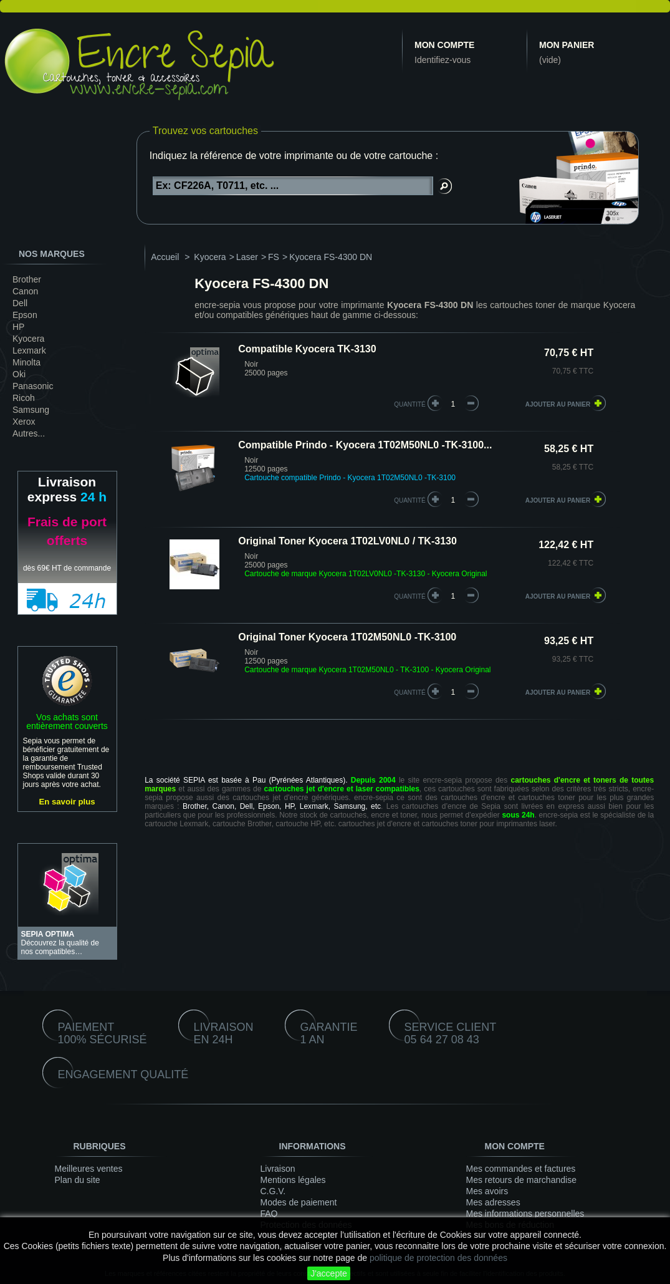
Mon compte (444, 45)
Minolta (26, 362)
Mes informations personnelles (525, 1213)
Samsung (30, 410)
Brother (26, 279)
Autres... (28, 433)
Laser (247, 257)
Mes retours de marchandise (521, 1179)
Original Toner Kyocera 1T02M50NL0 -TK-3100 (347, 637)
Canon (25, 291)
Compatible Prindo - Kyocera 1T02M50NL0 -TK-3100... (365, 445)
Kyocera (28, 339)
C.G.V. (273, 1191)
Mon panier (566, 45)
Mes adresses (493, 1202)
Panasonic (32, 386)
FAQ (269, 1214)
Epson (24, 315)
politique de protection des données (438, 1258)
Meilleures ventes (89, 1169)
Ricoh (23, 398)
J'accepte (328, 1273)
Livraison (278, 1169)
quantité (410, 404)
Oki (19, 374)
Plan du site (77, 1180)
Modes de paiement (299, 1202)
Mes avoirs (487, 1191)
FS (273, 257)
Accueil (165, 257)
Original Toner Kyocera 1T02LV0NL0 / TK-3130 (347, 541)
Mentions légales (293, 1180)
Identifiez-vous (442, 60)
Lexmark (29, 350)
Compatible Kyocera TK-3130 (307, 349)
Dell (19, 303)
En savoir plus (67, 801)
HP (18, 327)
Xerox (24, 422)
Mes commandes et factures (521, 1168)
